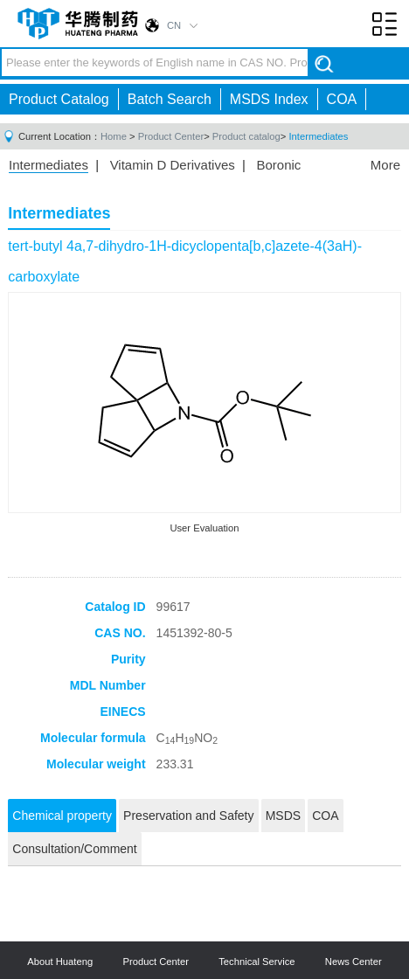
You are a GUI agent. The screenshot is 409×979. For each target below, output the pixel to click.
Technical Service (256, 961)
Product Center (171, 136)
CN (174, 25)
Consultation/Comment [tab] (74, 849)
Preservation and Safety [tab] (188, 816)
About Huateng (60, 961)
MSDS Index (269, 99)
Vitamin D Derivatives (172, 164)
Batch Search (169, 99)
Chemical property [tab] (62, 816)
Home (114, 136)
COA (342, 99)
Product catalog (246, 136)
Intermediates (318, 136)
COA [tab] (325, 816)
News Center (353, 961)
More (385, 164)
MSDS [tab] (283, 816)
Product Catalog (59, 99)
